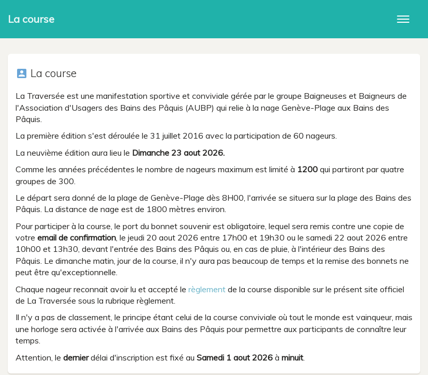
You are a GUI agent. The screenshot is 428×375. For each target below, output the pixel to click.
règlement (207, 289)
